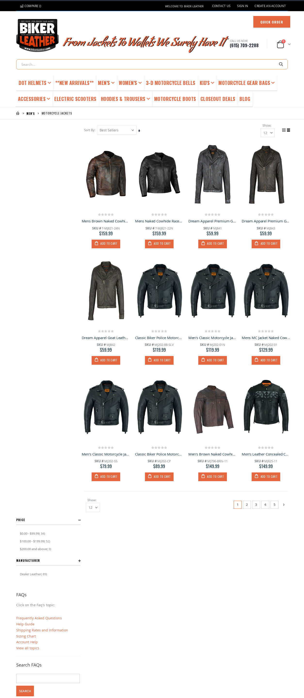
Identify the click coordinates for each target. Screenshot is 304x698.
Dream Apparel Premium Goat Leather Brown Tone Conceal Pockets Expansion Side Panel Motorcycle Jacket (266, 221)
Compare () (30, 6)
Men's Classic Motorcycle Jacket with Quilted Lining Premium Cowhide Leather (213, 337)
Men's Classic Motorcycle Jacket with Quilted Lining (107, 454)
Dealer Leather (34, 181)
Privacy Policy (175, 673)
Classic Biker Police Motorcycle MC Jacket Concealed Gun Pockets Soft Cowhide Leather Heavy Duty (160, 337)
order (70, 326)
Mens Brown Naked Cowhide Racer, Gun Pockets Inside (107, 221)
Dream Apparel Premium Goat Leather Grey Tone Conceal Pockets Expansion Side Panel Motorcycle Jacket (213, 221)
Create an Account (270, 6)
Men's (30, 113)
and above (36, 156)
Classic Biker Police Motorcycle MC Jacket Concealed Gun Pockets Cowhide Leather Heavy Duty (160, 454)
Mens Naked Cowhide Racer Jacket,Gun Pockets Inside (160, 221)
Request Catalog (146, 673)
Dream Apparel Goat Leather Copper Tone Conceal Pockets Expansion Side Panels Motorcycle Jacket (107, 337)
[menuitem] (245, 99)
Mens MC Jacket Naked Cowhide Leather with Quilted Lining (266, 337)
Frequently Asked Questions (39, 225)
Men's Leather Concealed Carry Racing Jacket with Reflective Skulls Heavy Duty (266, 454)
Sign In (242, 6)
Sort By (90, 130)
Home (18, 113)
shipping (41, 326)
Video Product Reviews (247, 673)
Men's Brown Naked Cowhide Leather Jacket (213, 454)
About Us (198, 673)
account (56, 326)
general (22, 326)
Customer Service (79, 673)
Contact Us (221, 6)
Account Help (27, 249)
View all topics (27, 255)
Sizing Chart (26, 243)
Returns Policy (49, 673)
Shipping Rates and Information (42, 237)
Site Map (217, 673)
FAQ (101, 673)
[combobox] (152, 64)
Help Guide (25, 231)
